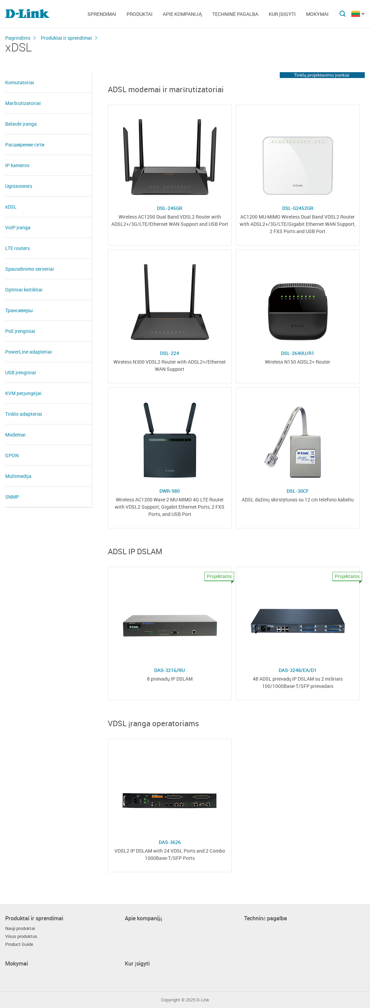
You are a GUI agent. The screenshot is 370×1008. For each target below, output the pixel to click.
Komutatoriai (19, 82)
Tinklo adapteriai (23, 414)
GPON (12, 455)
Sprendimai (101, 14)
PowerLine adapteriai (28, 351)
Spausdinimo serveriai (29, 269)
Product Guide (19, 944)
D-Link (202, 1000)
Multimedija (18, 476)
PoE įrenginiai (20, 331)
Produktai (139, 14)
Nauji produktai (20, 928)
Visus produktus (21, 936)
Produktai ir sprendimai (66, 38)
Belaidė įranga (21, 124)
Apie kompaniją (182, 14)
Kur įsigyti (282, 14)
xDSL (11, 206)
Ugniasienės (18, 186)
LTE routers (17, 248)
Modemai (15, 434)
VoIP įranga (17, 227)
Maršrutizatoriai (23, 103)
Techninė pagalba (235, 14)
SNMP (12, 496)
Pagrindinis (17, 38)
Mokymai (317, 14)
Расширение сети (24, 144)
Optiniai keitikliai (24, 289)
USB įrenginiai (20, 372)
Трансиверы (19, 310)
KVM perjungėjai (23, 393)
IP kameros (17, 165)
